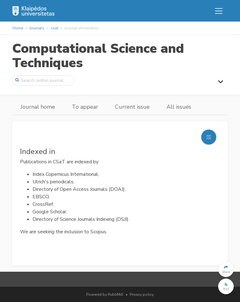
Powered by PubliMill (104, 294)
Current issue (132, 107)
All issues (179, 107)
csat (54, 28)
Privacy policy (142, 294)
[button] (226, 269)
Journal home (38, 107)
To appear (85, 107)
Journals (36, 28)
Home (17, 28)
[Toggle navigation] (219, 11)
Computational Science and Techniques (98, 56)
